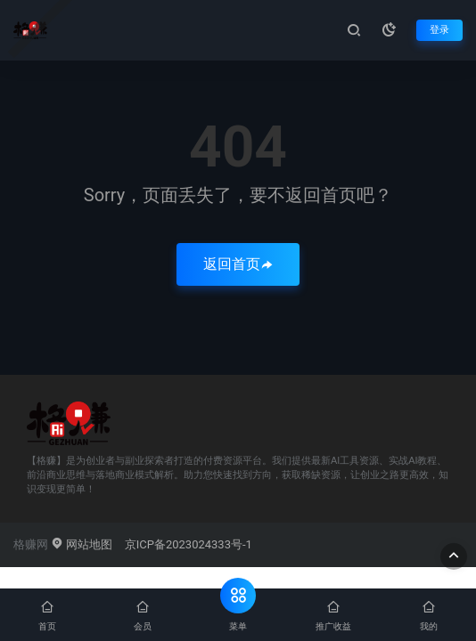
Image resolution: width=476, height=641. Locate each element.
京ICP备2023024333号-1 (188, 544)
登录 (439, 30)
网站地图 (81, 544)
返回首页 (238, 264)
